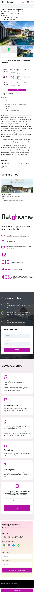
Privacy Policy (9, 583)
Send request (17, 500)
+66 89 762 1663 (12, 537)
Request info (17, 590)
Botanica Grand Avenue (16, 200)
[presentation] (32, 51)
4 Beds (5, 69)
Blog (15, 583)
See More (17, 89)
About (3, 583)
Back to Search (6, 6)
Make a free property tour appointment (17, 508)
